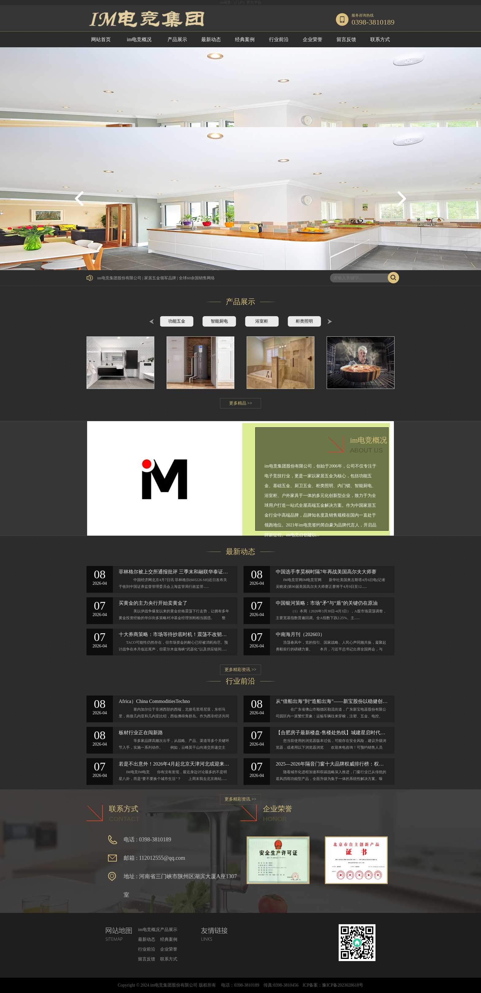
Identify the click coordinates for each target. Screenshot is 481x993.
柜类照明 (304, 321)
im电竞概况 (139, 39)
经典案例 (245, 39)
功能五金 (176, 321)
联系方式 (380, 39)
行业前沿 (279, 39)
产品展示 (177, 39)
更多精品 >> (240, 403)
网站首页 (101, 39)
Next (329, 321)
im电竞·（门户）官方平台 (240, 2)
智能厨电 (219, 321)
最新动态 (211, 39)
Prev (151, 321)
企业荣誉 (312, 39)
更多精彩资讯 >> (240, 669)
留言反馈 (346, 39)
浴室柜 (261, 321)
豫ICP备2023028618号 (342, 985)
